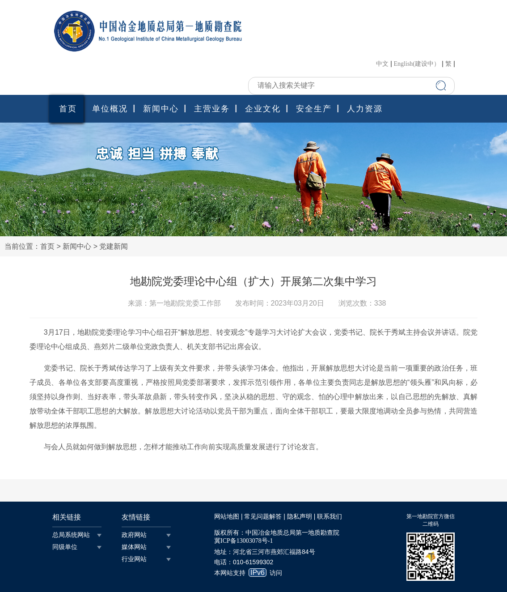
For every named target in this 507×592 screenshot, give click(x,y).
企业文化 (263, 108)
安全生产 (314, 108)
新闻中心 (161, 108)
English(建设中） (417, 64)
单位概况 (110, 108)
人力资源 (365, 108)
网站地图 (226, 516)
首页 (68, 108)
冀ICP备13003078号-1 (243, 540)
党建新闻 (113, 246)
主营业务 (212, 108)
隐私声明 (299, 516)
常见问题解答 (263, 516)
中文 (382, 64)
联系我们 (329, 516)
